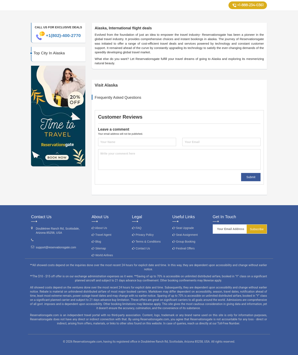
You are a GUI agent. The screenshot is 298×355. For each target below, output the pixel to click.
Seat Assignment (185, 234)
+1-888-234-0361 (248, 5)
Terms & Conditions (146, 241)
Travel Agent (102, 234)
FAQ (137, 228)
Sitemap (99, 248)
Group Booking (183, 241)
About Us (99, 228)
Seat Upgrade (183, 228)
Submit (250, 177)
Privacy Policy (143, 234)
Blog (96, 241)
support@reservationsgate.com (53, 247)
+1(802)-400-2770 (58, 35)
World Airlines (102, 255)
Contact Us (141, 248)
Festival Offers (183, 248)
